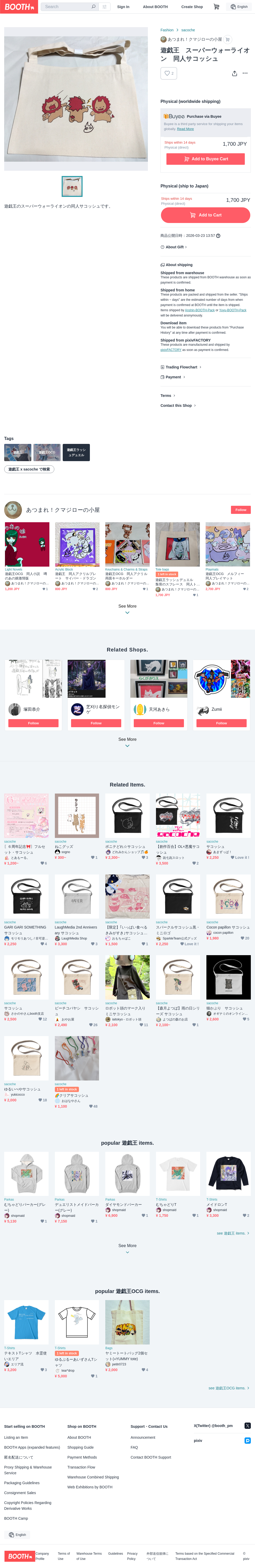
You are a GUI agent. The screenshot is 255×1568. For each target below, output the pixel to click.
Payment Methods (82, 1457)
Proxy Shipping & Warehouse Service (28, 1470)
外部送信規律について (158, 1556)
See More (127, 744)
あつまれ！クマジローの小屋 (63, 510)
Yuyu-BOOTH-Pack (232, 310)
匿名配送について (18, 1457)
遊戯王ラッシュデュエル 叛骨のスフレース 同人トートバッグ (175, 582)
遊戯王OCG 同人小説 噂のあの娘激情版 (26, 576)
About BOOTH (155, 7)
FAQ (134, 1447)
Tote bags (162, 569)
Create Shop (192, 7)
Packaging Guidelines (21, 1483)
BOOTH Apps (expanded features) (32, 1447)
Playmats (212, 569)
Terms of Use (64, 1556)
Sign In (123, 7)
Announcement (143, 1437)
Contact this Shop (176, 405)
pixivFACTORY (170, 350)
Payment (173, 377)
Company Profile (42, 1556)
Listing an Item (16, 1437)
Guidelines (115, 1553)
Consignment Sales (20, 1493)
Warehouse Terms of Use (89, 1556)
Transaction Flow (81, 1467)
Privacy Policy (132, 1556)
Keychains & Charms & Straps (126, 569)
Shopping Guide (80, 1447)
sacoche (188, 30)
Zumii (217, 709)
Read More (185, 129)
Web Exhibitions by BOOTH (89, 1487)
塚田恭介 (32, 709)
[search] (93, 7)
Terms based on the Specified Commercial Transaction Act (204, 1556)
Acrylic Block (64, 569)
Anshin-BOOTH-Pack (200, 310)
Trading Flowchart (181, 367)
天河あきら (159, 709)
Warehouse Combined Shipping (93, 1477)
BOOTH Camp (16, 1518)
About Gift (174, 247)
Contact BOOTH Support (151, 1457)
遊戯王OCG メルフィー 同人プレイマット (227, 576)
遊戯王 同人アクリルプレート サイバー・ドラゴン (75, 576)
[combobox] (70, 7)
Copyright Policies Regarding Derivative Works (27, 1506)
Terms (165, 396)
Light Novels (13, 569)
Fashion (166, 30)
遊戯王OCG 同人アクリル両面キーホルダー (126, 576)
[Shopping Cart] (216, 7)
